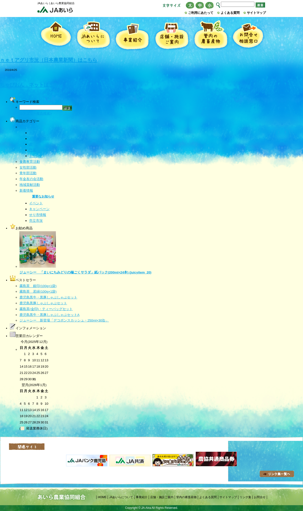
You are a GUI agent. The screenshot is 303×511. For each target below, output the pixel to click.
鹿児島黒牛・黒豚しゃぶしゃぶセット (48, 297)
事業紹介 (132, 35)
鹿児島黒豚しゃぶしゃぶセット (43, 303)
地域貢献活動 (29, 185)
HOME (55, 35)
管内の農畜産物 (210, 35)
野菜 (32, 150)
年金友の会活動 (31, 179)
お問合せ (260, 497)
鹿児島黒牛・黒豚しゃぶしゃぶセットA (49, 315)
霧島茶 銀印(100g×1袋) (38, 286)
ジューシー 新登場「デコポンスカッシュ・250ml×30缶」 (64, 320)
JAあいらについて (93, 35)
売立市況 (36, 221)
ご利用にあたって (200, 13)
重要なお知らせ (43, 196)
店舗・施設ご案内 (171, 35)
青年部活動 (27, 173)
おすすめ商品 (39, 138)
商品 (22, 127)
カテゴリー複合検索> (35, 113)
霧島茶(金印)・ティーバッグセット (46, 309)
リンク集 (245, 497)
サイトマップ (256, 13)
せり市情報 (37, 215)
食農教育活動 (29, 162)
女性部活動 (27, 167)
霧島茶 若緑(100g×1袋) (38, 291)
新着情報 (26, 190)
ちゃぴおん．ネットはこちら (31, 84)
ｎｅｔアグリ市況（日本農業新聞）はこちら (48, 60)
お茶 (32, 133)
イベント (36, 203)
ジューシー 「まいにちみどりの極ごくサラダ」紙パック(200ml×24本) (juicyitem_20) (85, 272)
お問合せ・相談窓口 (248, 35)
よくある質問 (230, 13)
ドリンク (36, 156)
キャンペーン (39, 209)
